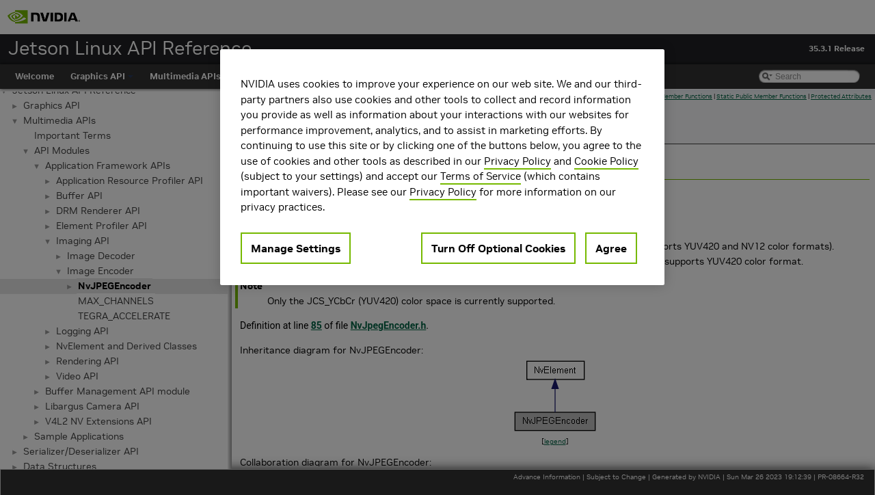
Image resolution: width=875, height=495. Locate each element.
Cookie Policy (606, 161)
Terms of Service (480, 176)
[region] (442, 167)
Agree (611, 248)
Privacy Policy (517, 161)
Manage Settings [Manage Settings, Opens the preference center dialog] (295, 248)
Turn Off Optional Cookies (498, 248)
